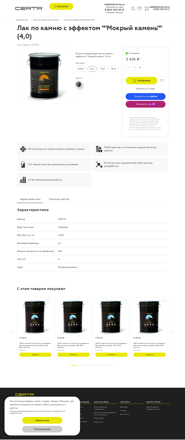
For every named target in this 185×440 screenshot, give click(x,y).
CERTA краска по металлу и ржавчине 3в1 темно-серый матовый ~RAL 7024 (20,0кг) (149, 346)
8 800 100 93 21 (114, 9)
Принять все (27, 429)
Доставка (124, 407)
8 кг (103, 69)
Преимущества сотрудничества (152, 408)
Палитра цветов (59, 199)
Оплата (123, 411)
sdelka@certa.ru (114, 4)
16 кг (113, 69)
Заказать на (145, 97)
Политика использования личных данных (105, 414)
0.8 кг (81, 69)
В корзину (35, 355)
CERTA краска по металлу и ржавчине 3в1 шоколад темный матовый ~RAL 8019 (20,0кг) (35, 346)
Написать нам (114, 7)
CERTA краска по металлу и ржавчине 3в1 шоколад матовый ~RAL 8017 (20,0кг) (73, 346)
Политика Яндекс (44, 420)
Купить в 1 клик (145, 89)
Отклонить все (57, 429)
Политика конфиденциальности (23, 420)
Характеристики (30, 199)
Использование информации (100, 408)
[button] (12, 332)
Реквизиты (98, 422)
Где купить (124, 415)
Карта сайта (99, 419)
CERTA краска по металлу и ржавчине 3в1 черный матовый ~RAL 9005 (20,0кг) (111, 346)
